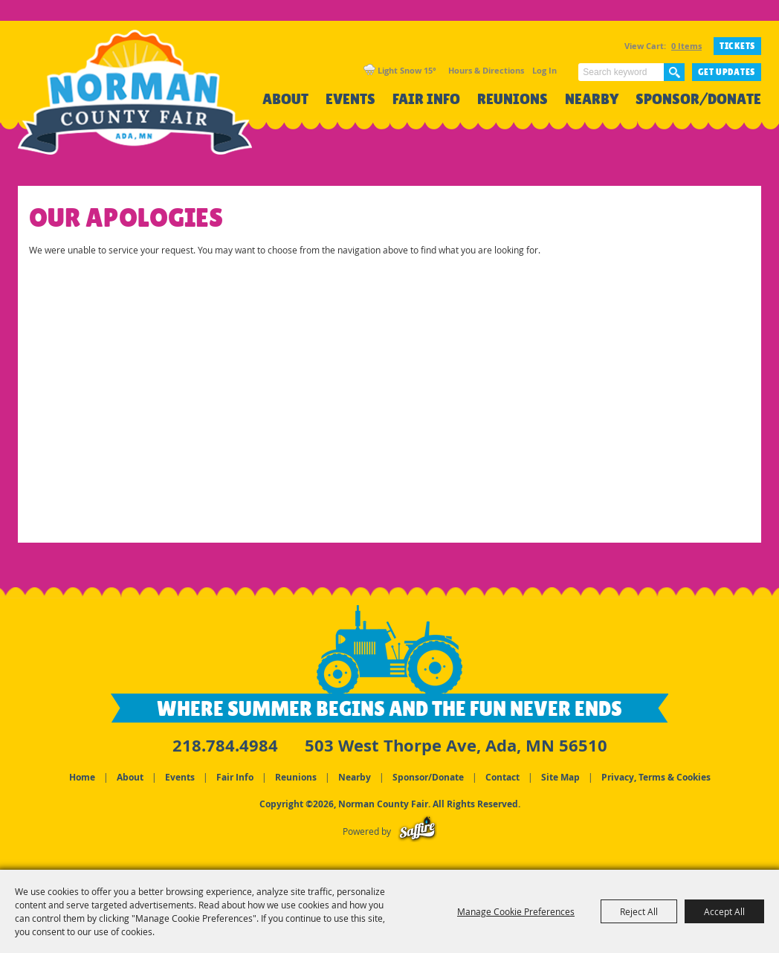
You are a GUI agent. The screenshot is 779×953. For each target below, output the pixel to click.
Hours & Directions (486, 70)
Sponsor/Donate (698, 99)
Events (350, 99)
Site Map (560, 777)
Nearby (591, 99)
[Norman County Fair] (135, 101)
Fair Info (426, 99)
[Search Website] (621, 72)
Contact (502, 777)
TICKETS (737, 46)
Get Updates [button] (726, 72)
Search (674, 72)
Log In (544, 70)
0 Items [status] (686, 45)
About (285, 99)
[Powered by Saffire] (417, 831)
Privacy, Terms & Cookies (656, 777)
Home (82, 777)
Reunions (512, 99)
